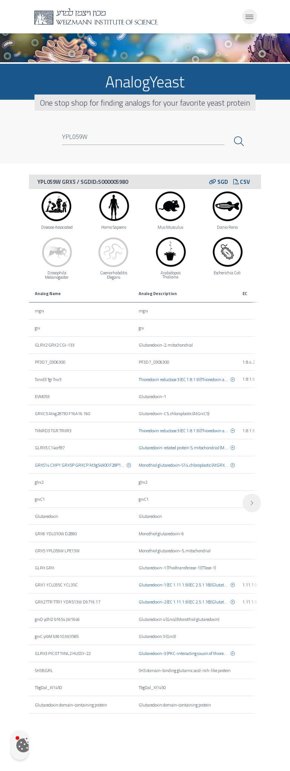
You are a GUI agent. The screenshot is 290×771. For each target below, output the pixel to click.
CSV (241, 182)
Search (239, 141)
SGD (218, 182)
